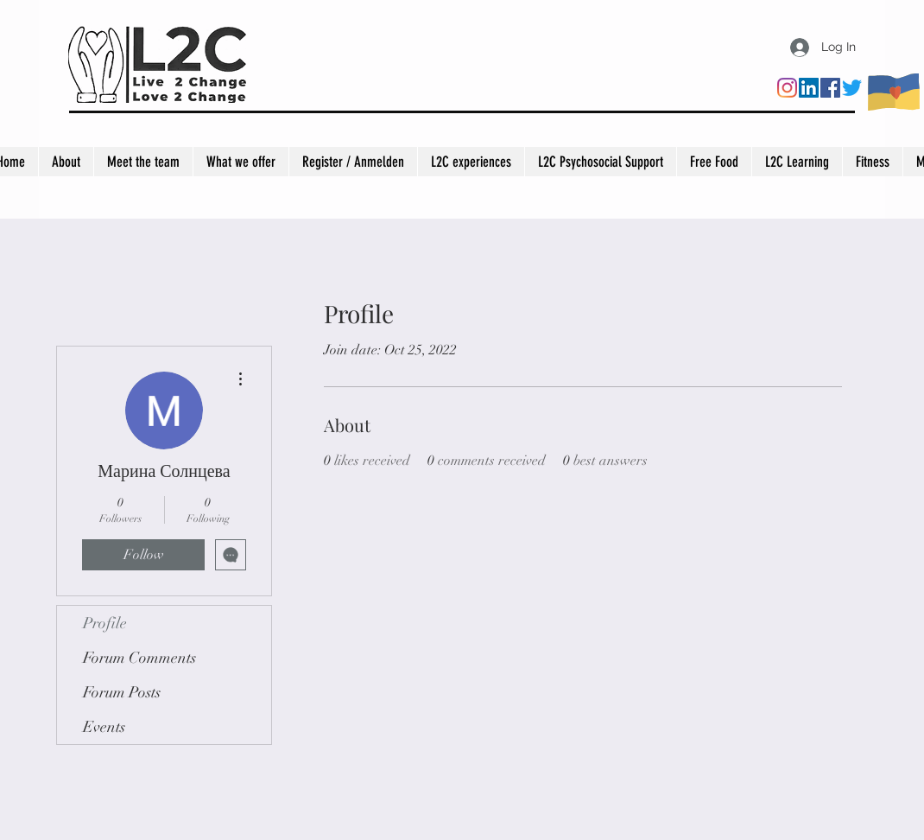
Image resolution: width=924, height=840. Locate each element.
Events (104, 726)
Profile (105, 623)
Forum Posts (122, 692)
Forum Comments (139, 657)
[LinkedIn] (809, 88)
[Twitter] (852, 88)
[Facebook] (830, 88)
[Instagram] (787, 88)
